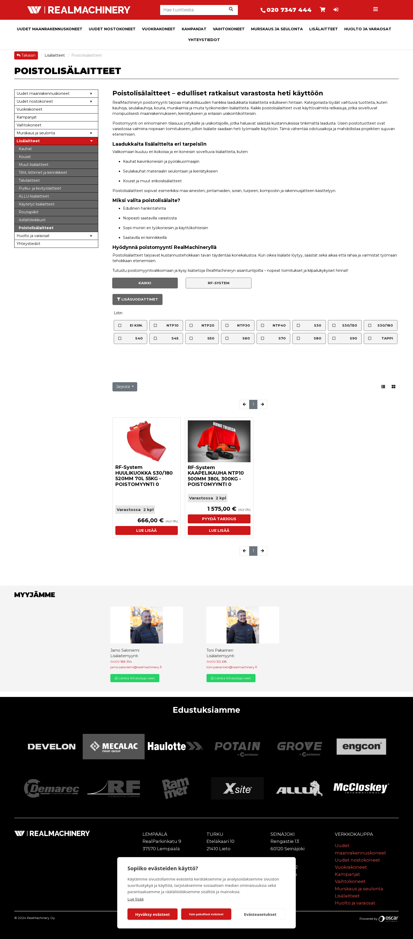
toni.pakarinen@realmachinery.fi (231, 667)
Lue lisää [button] (146, 530)
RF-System (218, 283)
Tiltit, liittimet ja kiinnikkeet (43, 172)
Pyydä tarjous (219, 519)
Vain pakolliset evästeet (206, 914)
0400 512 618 (216, 661)
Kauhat (25, 148)
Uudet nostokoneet (112, 29)
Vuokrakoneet (158, 29)
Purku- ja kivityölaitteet (40, 188)
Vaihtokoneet (229, 29)
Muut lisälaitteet (33, 164)
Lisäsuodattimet (137, 299)
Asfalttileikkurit (32, 220)
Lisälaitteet (323, 29)
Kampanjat (194, 29)
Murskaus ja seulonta (277, 29)
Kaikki (145, 283)
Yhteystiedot (204, 39)
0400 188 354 (121, 661)
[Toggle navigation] (376, 10)
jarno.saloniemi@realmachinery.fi (136, 667)
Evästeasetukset (260, 914)
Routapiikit (28, 212)
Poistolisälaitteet (36, 227)
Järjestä (123, 386)
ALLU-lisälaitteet (34, 196)
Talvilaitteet (29, 180)
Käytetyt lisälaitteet (37, 204)
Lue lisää (135, 899)
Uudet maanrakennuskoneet (49, 29)
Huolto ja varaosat (367, 29)
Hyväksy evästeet (152, 914)
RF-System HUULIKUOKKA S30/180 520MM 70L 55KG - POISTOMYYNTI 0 (144, 475)
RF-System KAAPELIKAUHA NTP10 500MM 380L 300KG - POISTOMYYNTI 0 (216, 476)
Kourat (25, 156)
